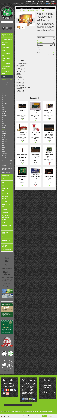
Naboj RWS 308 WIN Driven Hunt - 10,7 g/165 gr (35, 156)
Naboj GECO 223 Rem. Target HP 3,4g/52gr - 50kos (49, 178)
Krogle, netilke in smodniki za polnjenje (7, 168)
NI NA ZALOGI (49, 152)
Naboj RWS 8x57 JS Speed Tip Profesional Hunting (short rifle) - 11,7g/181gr (49, 135)
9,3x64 (3, 147)
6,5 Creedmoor (4, 95)
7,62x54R (4, 125)
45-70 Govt (4, 155)
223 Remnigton (5, 86)
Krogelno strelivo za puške (7, 79)
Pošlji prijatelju (40, 42)
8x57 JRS (3, 135)
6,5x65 (3, 101)
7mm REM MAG (4, 115)
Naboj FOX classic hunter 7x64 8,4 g (49, 111)
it (51, 3)
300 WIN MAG (4, 141)
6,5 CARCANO (4, 92)
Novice (47, 1)
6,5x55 (3, 93)
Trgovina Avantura (30, 1)
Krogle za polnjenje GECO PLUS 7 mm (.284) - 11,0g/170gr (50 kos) (22, 156)
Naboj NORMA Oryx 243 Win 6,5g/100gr (22, 133)
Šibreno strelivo (5, 157)
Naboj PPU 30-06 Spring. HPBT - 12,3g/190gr (35, 177)
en (49, 3)
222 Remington (5, 84)
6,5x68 (3, 105)
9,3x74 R (3, 151)
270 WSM (4, 111)
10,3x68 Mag (4, 153)
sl (47, 3)
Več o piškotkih (50, 415)
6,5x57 (3, 99)
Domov (19, 10)
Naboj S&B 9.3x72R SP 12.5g (35, 111)
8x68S (3, 143)
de (55, 3)
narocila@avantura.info (46, 411)
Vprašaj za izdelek (41, 40)
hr (53, 3)
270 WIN (3, 109)
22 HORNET (4, 88)
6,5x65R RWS (4, 103)
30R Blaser (4, 133)
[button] (33, 20)
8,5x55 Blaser (4, 139)
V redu (44, 415)
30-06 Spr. (4, 131)
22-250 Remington (5, 82)
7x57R (3, 117)
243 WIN (3, 107)
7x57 (3, 119)
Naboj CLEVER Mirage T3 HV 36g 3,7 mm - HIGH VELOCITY (49, 156)
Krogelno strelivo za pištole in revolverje (7, 164)
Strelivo (24, 10)
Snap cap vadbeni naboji (6, 172)
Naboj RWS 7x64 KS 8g (22, 111)
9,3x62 (3, 145)
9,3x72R (3, 149)
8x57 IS (3, 137)
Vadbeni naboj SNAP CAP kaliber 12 (35, 133)
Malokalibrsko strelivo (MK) (7, 160)
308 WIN (3, 129)
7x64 (3, 121)
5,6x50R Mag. (4, 90)
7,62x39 (3, 113)
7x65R (3, 123)
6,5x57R (3, 97)
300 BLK (3, 127)
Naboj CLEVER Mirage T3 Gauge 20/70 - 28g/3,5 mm (22, 178)
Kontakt (53, 1)
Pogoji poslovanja (40, 1)
